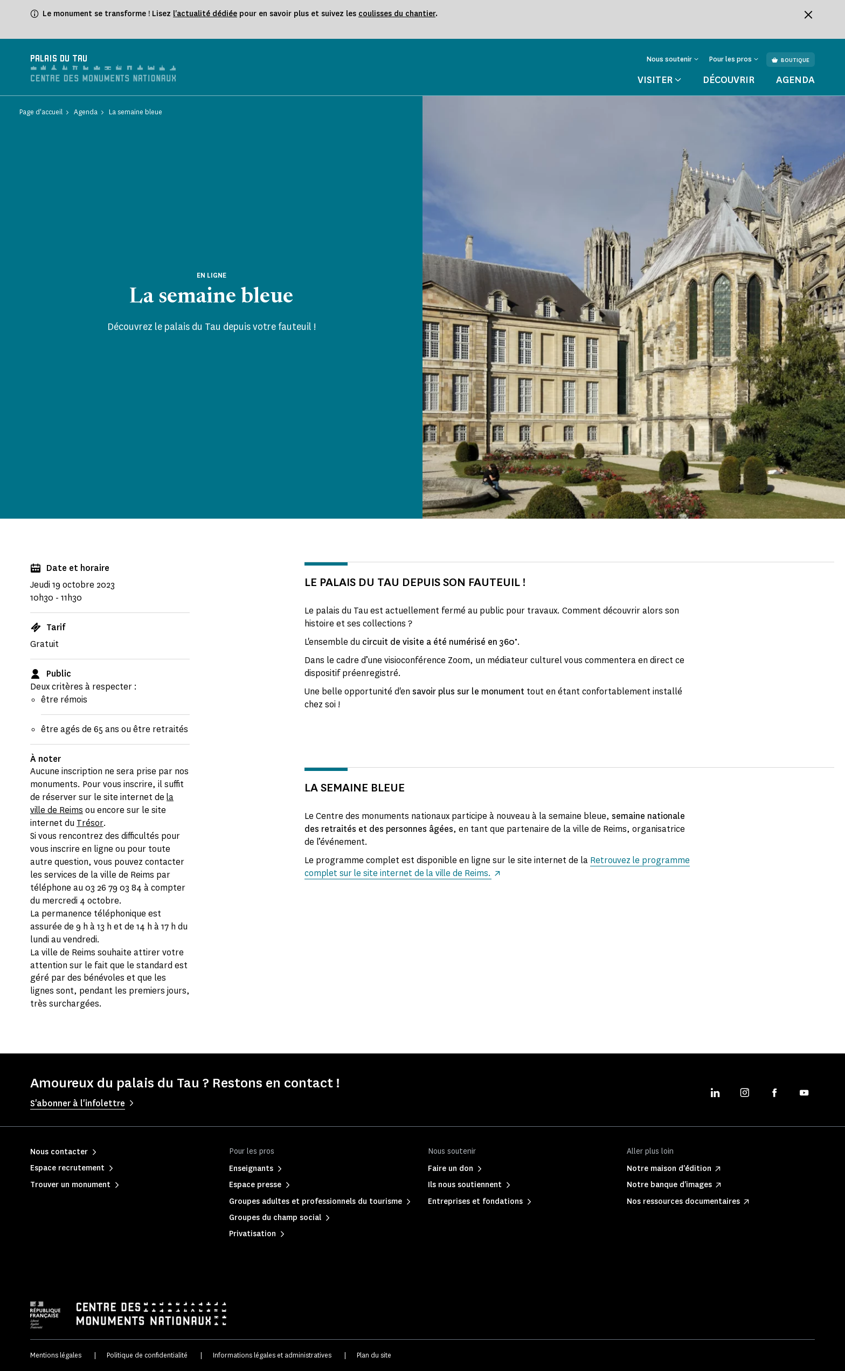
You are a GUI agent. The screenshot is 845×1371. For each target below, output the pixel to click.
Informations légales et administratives (272, 1355)
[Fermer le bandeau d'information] (808, 14)
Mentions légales (55, 1355)
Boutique (790, 60)
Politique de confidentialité (147, 1355)
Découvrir (728, 79)
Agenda (795, 79)
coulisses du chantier (396, 14)
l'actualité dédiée (205, 14)
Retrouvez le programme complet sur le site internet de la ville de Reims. (472, 867)
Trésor (89, 823)
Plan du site (374, 1355)
